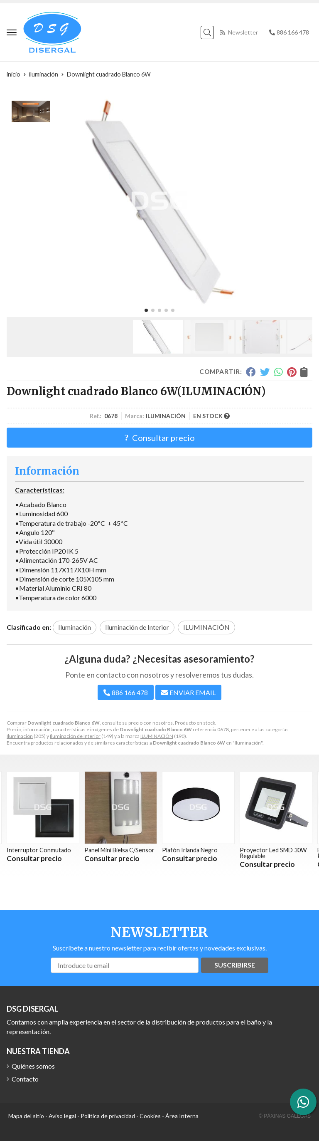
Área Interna (182, 1115)
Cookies (150, 1115)
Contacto (25, 1079)
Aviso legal (62, 1115)
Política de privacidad (108, 1115)
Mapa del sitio (26, 1115)
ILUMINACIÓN (156, 736)
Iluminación (20, 736)
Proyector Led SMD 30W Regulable (273, 852)
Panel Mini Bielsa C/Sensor (119, 850)
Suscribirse (234, 965)
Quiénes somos (33, 1066)
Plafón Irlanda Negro (190, 850)
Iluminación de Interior (75, 736)
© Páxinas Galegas (285, 1116)
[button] (146, 310)
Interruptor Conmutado (39, 850)
